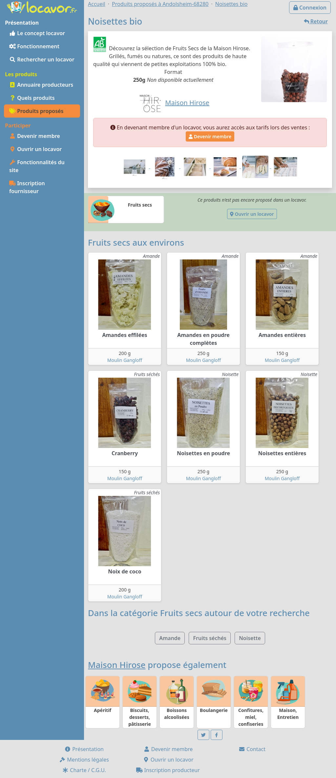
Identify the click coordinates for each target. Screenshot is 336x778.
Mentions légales (84, 759)
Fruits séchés (209, 638)
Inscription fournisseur (27, 187)
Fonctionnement (34, 46)
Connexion (309, 7)
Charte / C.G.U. (84, 770)
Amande (169, 638)
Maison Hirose (117, 665)
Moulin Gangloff (124, 360)
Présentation (84, 749)
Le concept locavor (37, 33)
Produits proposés (36, 111)
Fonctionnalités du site (37, 166)
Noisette (250, 638)
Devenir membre (34, 136)
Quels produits (32, 97)
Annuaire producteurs (41, 84)
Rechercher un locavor (41, 59)
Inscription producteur (168, 770)
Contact (252, 749)
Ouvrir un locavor (35, 149)
